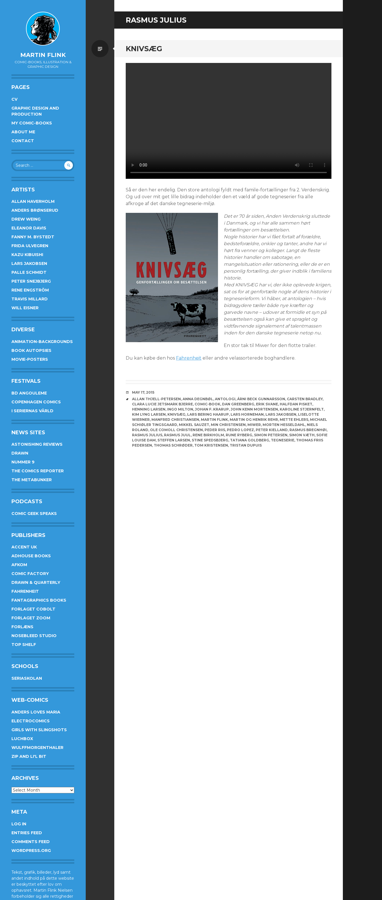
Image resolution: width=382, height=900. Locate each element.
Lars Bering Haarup (208, 414)
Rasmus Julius (147, 435)
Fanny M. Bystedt (32, 236)
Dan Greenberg (238, 404)
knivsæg (176, 414)
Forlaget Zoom (30, 618)
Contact (22, 140)
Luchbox (22, 738)
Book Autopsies (31, 350)
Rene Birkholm (208, 435)
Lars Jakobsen (29, 263)
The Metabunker (31, 479)
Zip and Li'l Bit (28, 756)
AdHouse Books (31, 555)
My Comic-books (31, 123)
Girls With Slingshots (39, 729)
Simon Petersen (270, 435)
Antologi (225, 399)
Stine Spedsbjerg (210, 440)
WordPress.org (31, 850)
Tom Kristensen (211, 445)
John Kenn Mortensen (254, 409)
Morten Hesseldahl (284, 425)
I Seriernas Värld (32, 410)
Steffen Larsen (173, 440)
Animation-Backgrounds (42, 341)
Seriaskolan (26, 678)
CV (14, 99)
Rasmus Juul (177, 435)
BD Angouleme (29, 393)
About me (23, 131)
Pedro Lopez (240, 430)
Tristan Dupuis (246, 445)
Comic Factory (30, 573)
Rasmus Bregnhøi (308, 430)
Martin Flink (43, 54)
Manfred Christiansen (175, 419)
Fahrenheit (25, 591)
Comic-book (207, 404)
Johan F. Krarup (212, 409)
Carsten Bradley (305, 399)
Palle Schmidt (29, 272)
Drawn (19, 453)
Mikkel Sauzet (194, 425)
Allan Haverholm (33, 201)
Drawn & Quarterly (35, 582)
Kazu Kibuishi (27, 254)
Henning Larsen (148, 409)
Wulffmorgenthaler (37, 747)
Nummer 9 (23, 462)
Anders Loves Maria (35, 712)
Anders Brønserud (34, 210)
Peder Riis (215, 430)
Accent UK (24, 547)
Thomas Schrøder (173, 445)
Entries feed (26, 832)
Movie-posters (29, 359)
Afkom (19, 564)
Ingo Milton (180, 409)
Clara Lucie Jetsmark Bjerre (162, 404)
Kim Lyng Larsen (149, 414)
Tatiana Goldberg (249, 440)
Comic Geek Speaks (34, 513)
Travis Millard (29, 299)
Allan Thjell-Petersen (156, 399)
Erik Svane (267, 404)
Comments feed (30, 841)
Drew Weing (26, 219)
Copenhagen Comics (36, 402)
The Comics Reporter (37, 470)
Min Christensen (228, 425)
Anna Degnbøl (198, 399)
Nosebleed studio (34, 635)
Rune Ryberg (239, 435)
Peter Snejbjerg (31, 281)
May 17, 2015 (143, 392)
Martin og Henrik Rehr (254, 419)
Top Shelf (23, 644)
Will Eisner (25, 307)
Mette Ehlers (294, 419)
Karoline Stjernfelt (302, 409)
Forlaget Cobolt (33, 609)
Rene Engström (30, 290)
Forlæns (22, 626)
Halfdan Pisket (296, 404)
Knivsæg (144, 48)
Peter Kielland (272, 430)
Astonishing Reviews (37, 444)
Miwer (254, 425)
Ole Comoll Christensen (176, 430)
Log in (18, 823)
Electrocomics (30, 720)
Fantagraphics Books (38, 600)
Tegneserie (282, 440)
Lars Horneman (247, 414)
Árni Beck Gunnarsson (261, 399)
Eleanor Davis (28, 228)
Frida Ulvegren (29, 245)
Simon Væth (302, 435)
